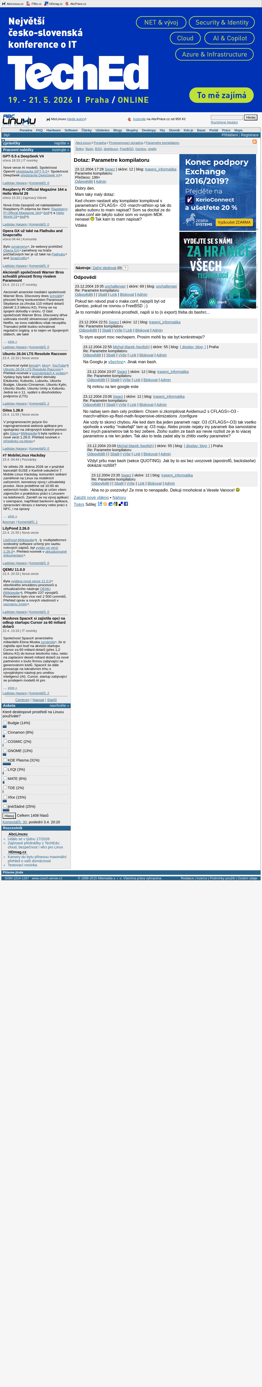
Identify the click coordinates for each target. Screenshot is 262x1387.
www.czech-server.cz (47, 878)
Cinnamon (14, 732)
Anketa (9, 705)
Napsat (38, 700)
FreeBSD (126, 149)
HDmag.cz (53, 3)
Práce (226, 130)
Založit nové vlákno (91, 497)
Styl (6, 135)
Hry (162, 130)
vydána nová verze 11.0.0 (31, 581)
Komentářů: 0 (39, 183)
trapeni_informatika (160, 169)
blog (45, 365)
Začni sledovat (104, 268)
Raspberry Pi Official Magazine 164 (35, 211)
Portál (213, 130)
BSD (98, 149)
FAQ (39, 130)
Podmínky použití (222, 878)
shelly (152, 149)
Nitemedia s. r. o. (110, 878)
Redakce (187, 878)
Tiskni (79, 504)
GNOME (12, 751)
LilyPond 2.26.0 (16, 528)
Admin (101, 181)
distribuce (111, 149)
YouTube (59, 365)
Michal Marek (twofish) (131, 347)
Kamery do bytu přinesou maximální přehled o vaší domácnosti (37, 859)
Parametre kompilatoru (162, 143)
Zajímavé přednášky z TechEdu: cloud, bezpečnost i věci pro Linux (35, 845)
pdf (47, 213)
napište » (61, 143)
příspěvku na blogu (18, 441)
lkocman (9, 522)
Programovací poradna (126, 143)
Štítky (79, 149)
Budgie (11, 723)
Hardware (54, 130)
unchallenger (115, 286)
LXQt (10, 769)
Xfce (9, 797)
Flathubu (58, 254)
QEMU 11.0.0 (14, 569)
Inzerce (201, 878)
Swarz (110, 169)
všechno (116, 362)
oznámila (48, 642)
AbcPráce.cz (75, 3)
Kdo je (188, 130)
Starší (52, 700)
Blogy (117, 130)
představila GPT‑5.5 (31, 171)
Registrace (250, 135)
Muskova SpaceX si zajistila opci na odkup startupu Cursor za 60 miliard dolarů (34, 622)
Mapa (238, 130)
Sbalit (102, 294)
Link (113, 294)
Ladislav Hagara (15, 183)
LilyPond (10, 540)
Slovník (174, 130)
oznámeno (19, 246)
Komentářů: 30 (15, 822)
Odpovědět (84, 181)
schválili (56, 296)
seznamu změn (15, 604)
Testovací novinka (22, 865)
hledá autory (76, 119)
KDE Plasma (16, 760)
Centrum (22, 700)
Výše (118, 330)
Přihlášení (230, 135)
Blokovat (127, 294)
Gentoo (140, 149)
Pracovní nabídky (18, 150)
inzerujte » (60, 150)
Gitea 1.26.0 (13, 410)
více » (12, 342)
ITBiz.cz (33, 3)
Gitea (14, 433)
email (34, 365)
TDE (9, 788)
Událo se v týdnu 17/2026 (28, 839)
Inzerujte (139, 119)
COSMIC (13, 742)
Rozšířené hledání (224, 122)
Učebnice (103, 130)
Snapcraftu (18, 258)
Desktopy (149, 130)
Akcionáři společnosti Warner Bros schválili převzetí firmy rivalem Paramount (33, 276)
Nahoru (119, 497)
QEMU (45, 589)
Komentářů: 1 (28, 522)
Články (87, 130)
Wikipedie (29, 433)
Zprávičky (11, 143)
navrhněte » (59, 705)
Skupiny (132, 130)
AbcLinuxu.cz (13, 3)
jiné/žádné (14, 806)
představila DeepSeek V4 (40, 175)
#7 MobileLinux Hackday (24, 455)
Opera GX (11, 250)
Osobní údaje (247, 878)
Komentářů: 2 (39, 403)
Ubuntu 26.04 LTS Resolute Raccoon (35, 354)
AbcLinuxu (17, 834)
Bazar (201, 130)
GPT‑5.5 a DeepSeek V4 (23, 156)
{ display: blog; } (193, 347)
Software (71, 130)
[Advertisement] (95, 245)
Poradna (26, 130)
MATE (11, 779)
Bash (89, 149)
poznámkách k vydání (49, 373)
